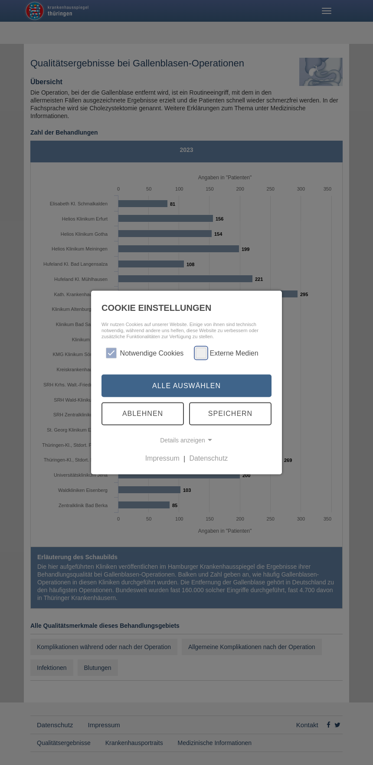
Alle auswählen (186, 385)
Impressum (162, 458)
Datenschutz (208, 458)
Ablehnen (142, 413)
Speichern (230, 413)
